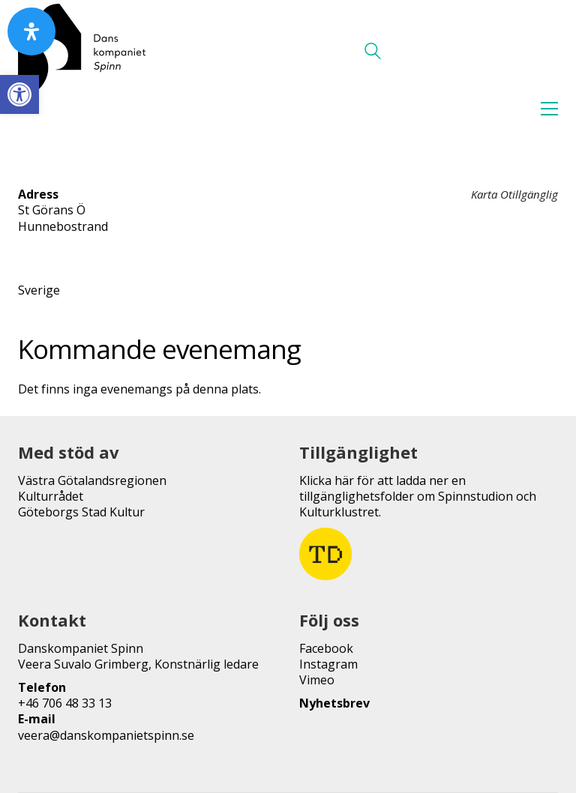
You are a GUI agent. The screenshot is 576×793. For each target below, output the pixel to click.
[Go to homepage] (82, 51)
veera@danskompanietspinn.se (106, 736)
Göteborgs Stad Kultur (81, 512)
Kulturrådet (50, 496)
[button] (19, 94)
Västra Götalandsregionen (92, 481)
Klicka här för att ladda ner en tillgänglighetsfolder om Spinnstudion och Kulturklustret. (417, 497)
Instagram (328, 664)
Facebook (326, 649)
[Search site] (372, 52)
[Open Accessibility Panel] (32, 31)
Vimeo (316, 680)
